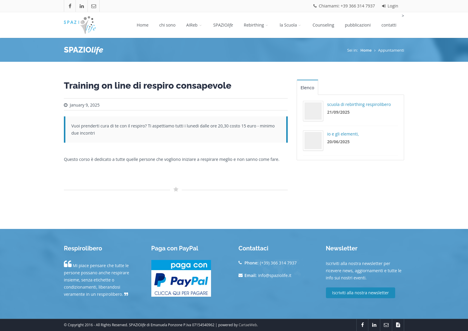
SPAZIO (223, 25)
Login (390, 6)
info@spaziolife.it (274, 275)
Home (143, 25)
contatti (388, 25)
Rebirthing (256, 25)
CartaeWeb (248, 324)
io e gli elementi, (343, 134)
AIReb (194, 25)
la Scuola (291, 25)
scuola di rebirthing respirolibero (359, 104)
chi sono (167, 25)
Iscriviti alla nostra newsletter (360, 292)
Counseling (323, 25)
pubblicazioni (358, 25)
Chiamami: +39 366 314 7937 (344, 6)
